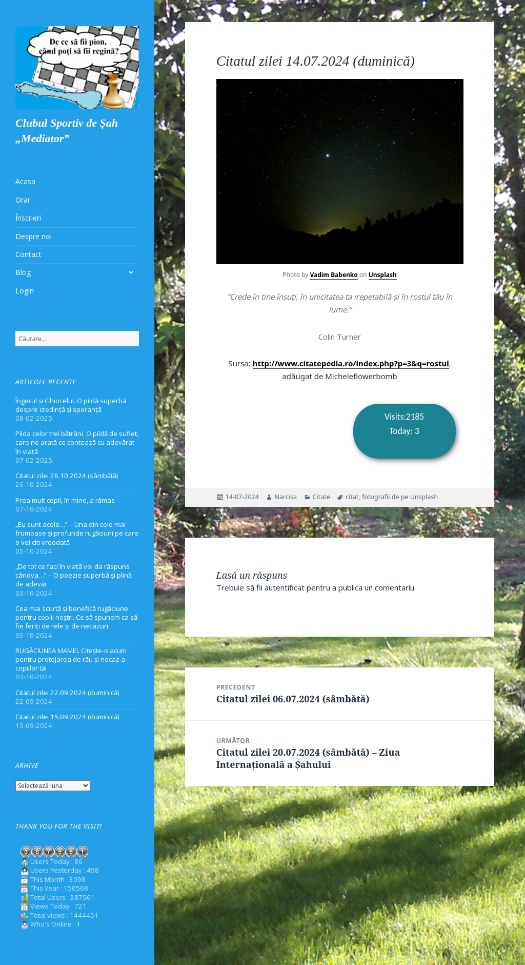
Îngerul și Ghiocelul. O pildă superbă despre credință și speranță (70, 405)
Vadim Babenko (333, 274)
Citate (321, 497)
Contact (28, 254)
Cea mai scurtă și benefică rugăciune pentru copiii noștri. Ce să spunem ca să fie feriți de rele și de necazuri (76, 617)
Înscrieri (28, 218)
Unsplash (383, 274)
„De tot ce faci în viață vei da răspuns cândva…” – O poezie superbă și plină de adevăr (73, 575)
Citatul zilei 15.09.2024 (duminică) (67, 716)
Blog (23, 272)
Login (24, 291)
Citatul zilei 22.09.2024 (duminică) (67, 692)
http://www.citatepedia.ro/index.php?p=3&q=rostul (351, 363)
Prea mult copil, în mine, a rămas (65, 500)
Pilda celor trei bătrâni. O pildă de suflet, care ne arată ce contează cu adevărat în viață (76, 442)
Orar (22, 200)
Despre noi (33, 236)
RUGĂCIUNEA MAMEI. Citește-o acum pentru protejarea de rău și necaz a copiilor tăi (71, 659)
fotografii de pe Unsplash (400, 497)
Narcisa (285, 497)
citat (352, 497)
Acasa (25, 181)
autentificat (285, 587)
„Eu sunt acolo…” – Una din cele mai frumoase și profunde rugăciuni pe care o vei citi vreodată (76, 533)
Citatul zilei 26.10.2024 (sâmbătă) (66, 475)
